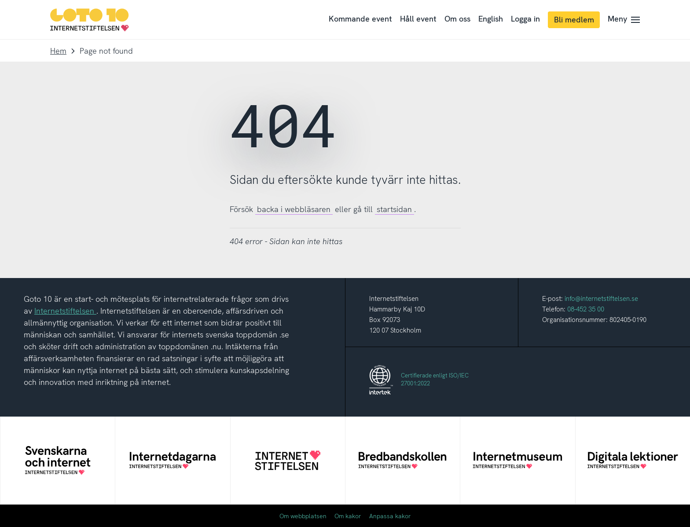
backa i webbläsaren (293, 209)
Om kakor (347, 516)
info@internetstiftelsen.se (601, 298)
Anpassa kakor (390, 516)
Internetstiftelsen (65, 311)
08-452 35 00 (585, 309)
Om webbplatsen (303, 516)
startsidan (394, 209)
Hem (58, 51)
